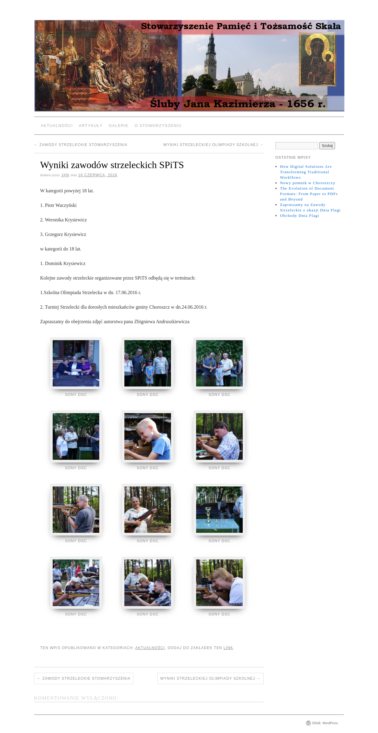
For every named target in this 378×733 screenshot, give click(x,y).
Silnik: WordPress (325, 721)
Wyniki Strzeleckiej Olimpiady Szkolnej (213, 145)
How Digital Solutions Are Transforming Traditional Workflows (306, 172)
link (228, 646)
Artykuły (91, 125)
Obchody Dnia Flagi (299, 215)
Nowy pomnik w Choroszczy (307, 183)
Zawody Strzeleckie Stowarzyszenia (81, 145)
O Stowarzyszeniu (158, 125)
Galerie (118, 125)
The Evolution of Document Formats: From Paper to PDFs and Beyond (309, 193)
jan (65, 175)
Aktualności (57, 125)
